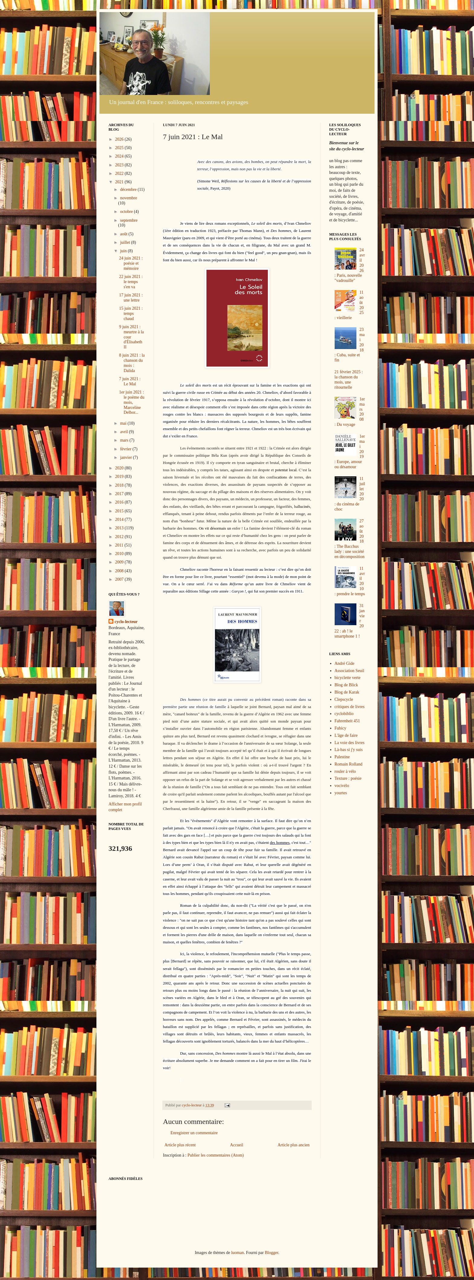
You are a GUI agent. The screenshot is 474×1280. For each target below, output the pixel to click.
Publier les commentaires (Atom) (215, 1155)
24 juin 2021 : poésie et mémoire (131, 263)
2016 (120, 502)
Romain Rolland (348, 764)
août (124, 234)
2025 (120, 147)
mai (124, 423)
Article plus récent (180, 1145)
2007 (120, 579)
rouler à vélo (345, 771)
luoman (237, 1252)
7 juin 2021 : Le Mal (130, 381)
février (126, 449)
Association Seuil (349, 670)
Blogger (271, 1252)
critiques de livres (350, 706)
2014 (120, 519)
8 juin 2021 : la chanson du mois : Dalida (132, 363)
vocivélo (342, 785)
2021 (120, 182)
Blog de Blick (346, 685)
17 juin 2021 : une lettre (131, 297)
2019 (120, 476)
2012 (120, 536)
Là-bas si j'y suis (349, 749)
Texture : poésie (348, 778)
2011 (120, 545)
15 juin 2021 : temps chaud (131, 313)
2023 (120, 165)
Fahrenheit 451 (347, 721)
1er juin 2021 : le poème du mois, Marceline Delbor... (131, 402)
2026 (120, 139)
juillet (125, 242)
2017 (120, 493)
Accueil (236, 1145)
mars (124, 440)
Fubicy (340, 728)
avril (124, 431)
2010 (120, 553)
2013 (120, 528)
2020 (120, 468)
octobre (127, 211)
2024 (120, 156)
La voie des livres (350, 742)
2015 (120, 511)
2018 (120, 485)
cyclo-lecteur (126, 621)
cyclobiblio (344, 713)
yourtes (341, 793)
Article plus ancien (294, 1145)
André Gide (345, 663)
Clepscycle (344, 699)
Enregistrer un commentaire (194, 1133)
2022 (120, 173)
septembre (129, 220)
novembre (128, 198)
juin (124, 251)
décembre (129, 189)
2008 (120, 571)
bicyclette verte (348, 677)
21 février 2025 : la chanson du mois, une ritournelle (349, 379)
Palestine (342, 757)
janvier (126, 457)
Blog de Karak (347, 692)
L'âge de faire (346, 735)
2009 (120, 562)
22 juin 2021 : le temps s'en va (131, 281)
